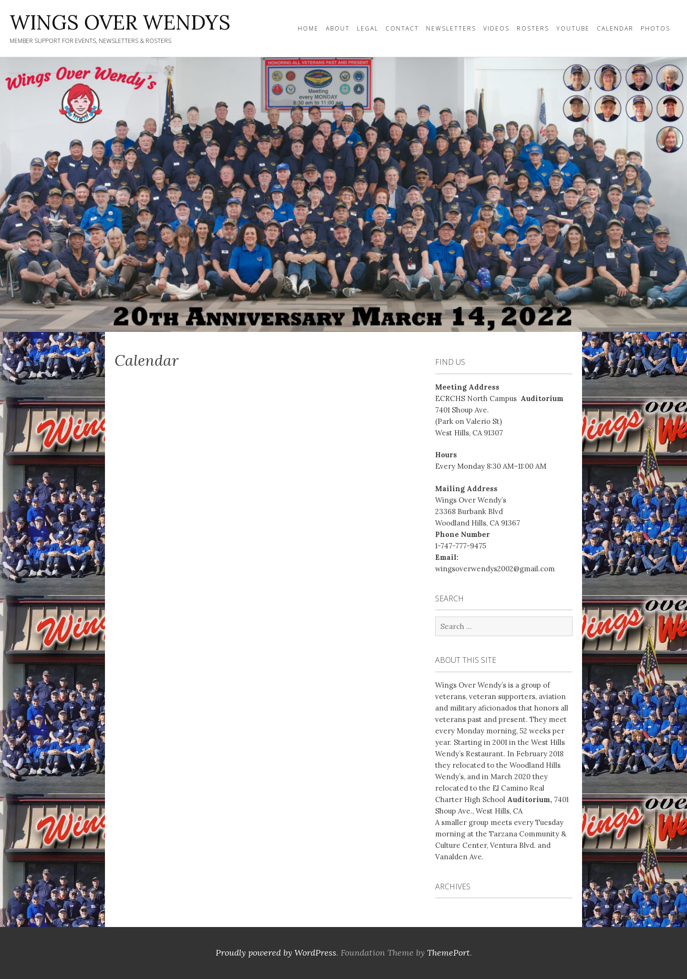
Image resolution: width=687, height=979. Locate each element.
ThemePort (448, 952)
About (338, 28)
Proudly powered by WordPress (276, 952)
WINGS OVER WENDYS (120, 22)
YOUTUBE (573, 28)
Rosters (533, 28)
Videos (496, 28)
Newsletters (451, 28)
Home (308, 28)
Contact (402, 28)
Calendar (615, 28)
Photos (655, 28)
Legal (367, 28)
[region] (343, 194)
